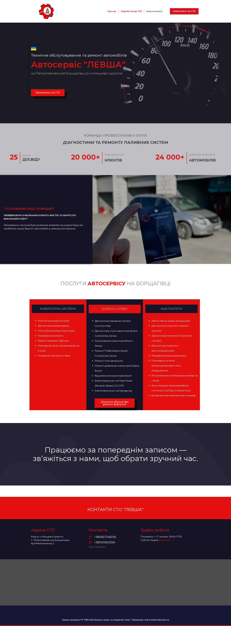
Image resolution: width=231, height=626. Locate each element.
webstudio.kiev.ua (160, 619)
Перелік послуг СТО (131, 11)
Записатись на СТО (184, 11)
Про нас (111, 11)
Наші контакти (154, 11)
